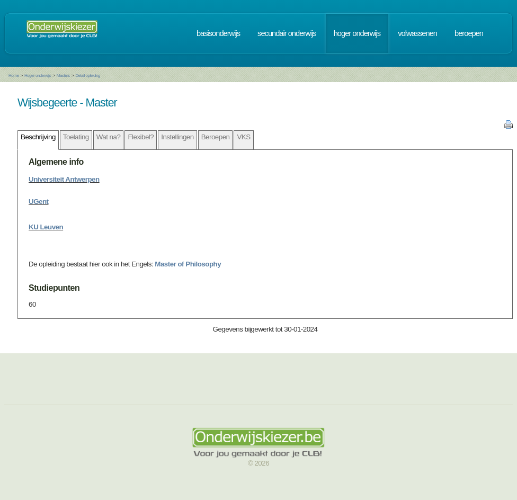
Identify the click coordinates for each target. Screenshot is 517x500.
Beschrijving (38, 137)
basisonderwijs (218, 33)
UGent (39, 202)
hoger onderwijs (357, 33)
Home (13, 75)
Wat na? (108, 137)
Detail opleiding (87, 75)
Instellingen (177, 137)
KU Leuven (46, 227)
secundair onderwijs (286, 33)
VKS (243, 137)
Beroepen (215, 137)
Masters (63, 75)
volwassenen (417, 33)
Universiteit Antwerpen (64, 179)
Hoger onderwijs (37, 75)
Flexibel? (141, 137)
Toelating (76, 137)
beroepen (468, 33)
